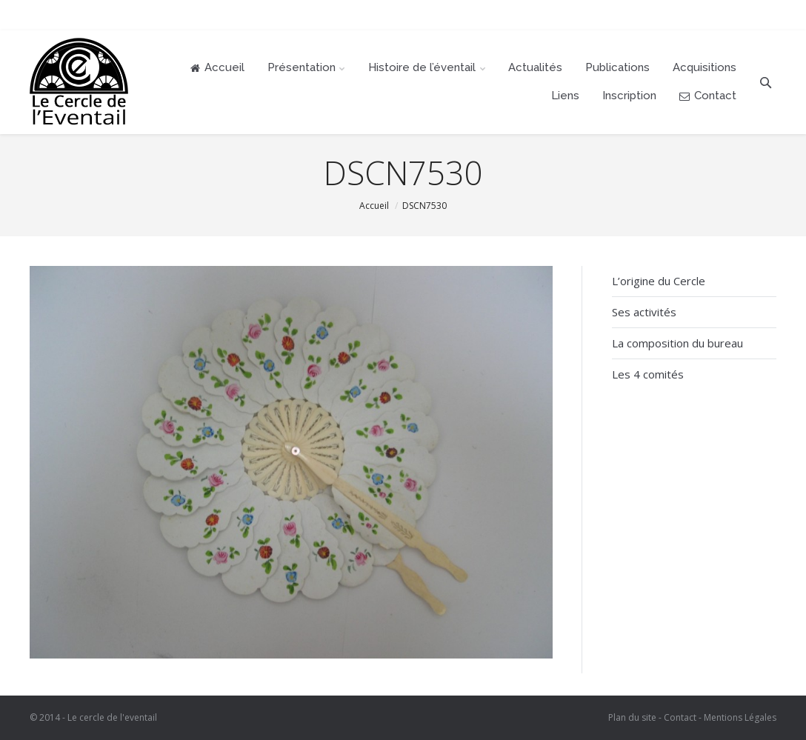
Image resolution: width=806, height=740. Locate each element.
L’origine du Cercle (658, 280)
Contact (680, 717)
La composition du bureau (677, 343)
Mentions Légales (740, 717)
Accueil (374, 205)
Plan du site (632, 717)
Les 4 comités (648, 374)
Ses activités (644, 311)
